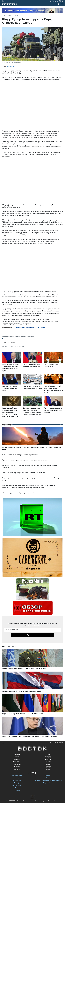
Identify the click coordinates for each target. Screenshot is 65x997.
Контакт (48, 778)
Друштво (17, 766)
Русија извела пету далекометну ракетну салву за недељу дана (24, 460)
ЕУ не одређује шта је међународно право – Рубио (19, 493)
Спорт (48, 769)
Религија (16, 783)
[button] (62, 4)
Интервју (48, 756)
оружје (21, 346)
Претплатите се (32, 635)
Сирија (10, 346)
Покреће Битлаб (48, 783)
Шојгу (16, 346)
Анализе (17, 769)
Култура (48, 766)
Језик (16, 788)
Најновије (17, 754)
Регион (48, 754)
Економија (16, 761)
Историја (17, 778)
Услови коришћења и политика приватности (48, 780)
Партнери (48, 775)
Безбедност (17, 764)
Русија (16, 15)
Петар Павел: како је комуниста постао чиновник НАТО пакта (23, 473)
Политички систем (16, 780)
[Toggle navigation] (61, 4)
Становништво (16, 785)
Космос (48, 761)
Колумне (48, 759)
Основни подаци (17, 775)
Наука (48, 764)
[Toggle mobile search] (58, 4)
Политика (17, 759)
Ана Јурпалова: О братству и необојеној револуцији (20, 455)
